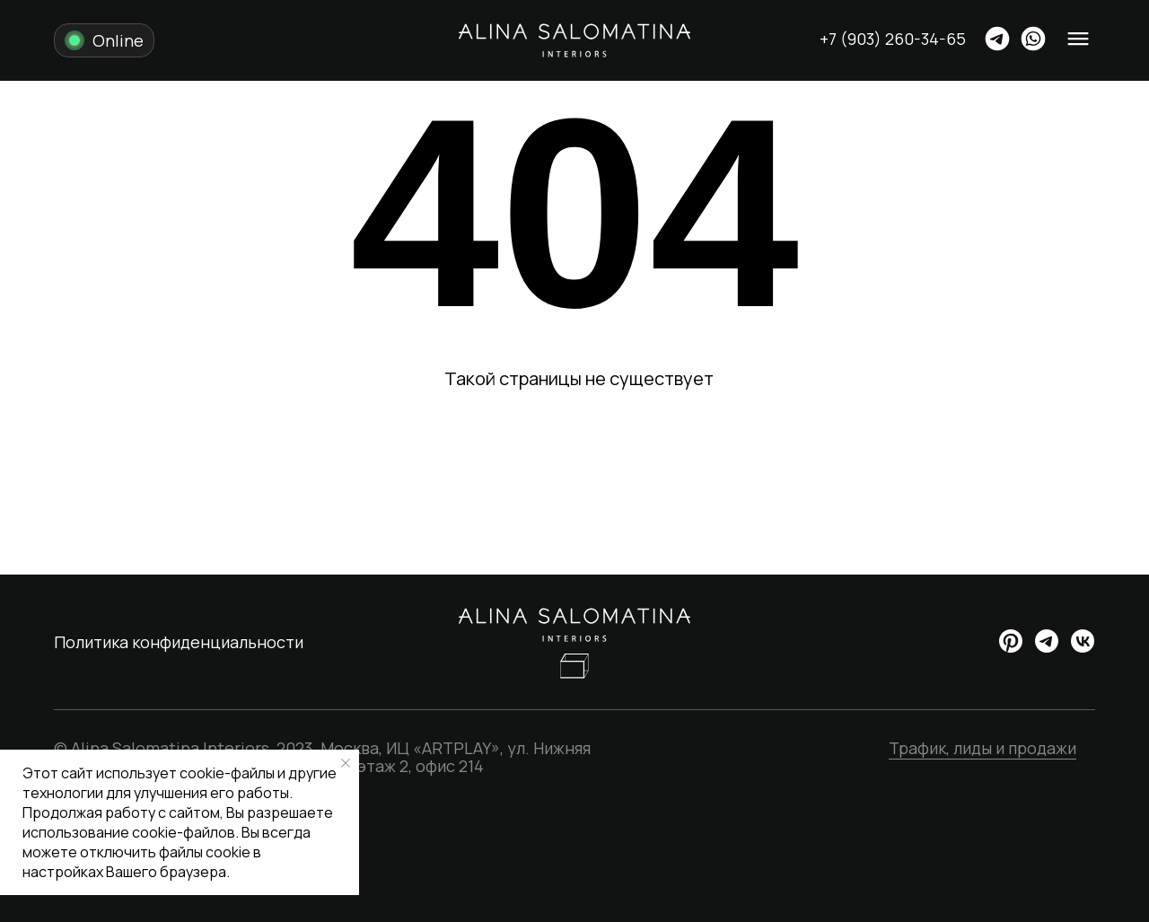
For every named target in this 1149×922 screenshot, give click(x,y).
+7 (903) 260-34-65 (893, 38)
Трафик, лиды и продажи (982, 748)
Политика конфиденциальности (178, 642)
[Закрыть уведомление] (346, 763)
